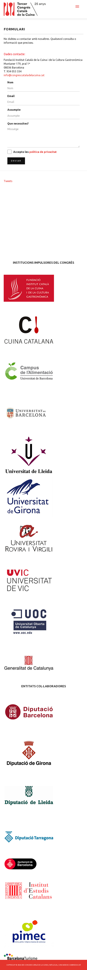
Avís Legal (53, 965)
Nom (10, 82)
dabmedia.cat (75, 965)
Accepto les (35, 151)
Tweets (8, 181)
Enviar (16, 161)
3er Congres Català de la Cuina (34, 965)
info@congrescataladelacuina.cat (24, 75)
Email (11, 96)
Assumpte (14, 109)
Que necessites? (18, 123)
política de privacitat (43, 151)
